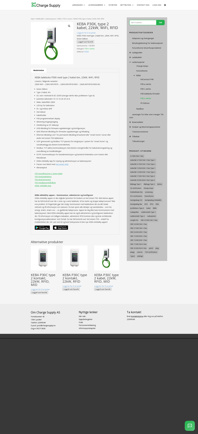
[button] (69, 26)
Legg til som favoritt (85, 42)
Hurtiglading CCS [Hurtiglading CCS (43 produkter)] (136, 200)
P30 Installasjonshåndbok (45, 182)
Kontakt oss (143, 5)
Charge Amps (142, 66)
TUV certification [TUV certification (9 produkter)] (151, 252)
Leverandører (95, 5)
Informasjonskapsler (87, 328)
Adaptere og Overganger (143, 38)
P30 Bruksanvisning (43, 179)
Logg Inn (157, 5)
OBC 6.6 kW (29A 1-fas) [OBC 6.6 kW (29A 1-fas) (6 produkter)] (138, 232)
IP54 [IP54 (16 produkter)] (151, 204)
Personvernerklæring (87, 325)
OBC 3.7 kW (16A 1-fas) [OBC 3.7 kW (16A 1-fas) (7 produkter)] (138, 228)
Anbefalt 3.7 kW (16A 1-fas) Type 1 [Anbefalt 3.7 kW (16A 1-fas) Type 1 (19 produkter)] (142, 160)
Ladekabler (137, 57)
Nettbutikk (125, 5)
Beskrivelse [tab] (38, 70)
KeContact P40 (147, 79)
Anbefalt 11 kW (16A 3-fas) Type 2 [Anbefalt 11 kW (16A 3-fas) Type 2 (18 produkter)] (142, 176)
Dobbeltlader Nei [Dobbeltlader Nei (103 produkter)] (136, 192)
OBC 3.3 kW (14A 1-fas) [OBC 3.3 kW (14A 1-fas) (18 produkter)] (149, 220)
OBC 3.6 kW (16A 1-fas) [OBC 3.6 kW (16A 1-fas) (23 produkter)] (138, 224)
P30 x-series (67, 19)
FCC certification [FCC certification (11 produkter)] (136, 196)
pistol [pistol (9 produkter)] (151, 248)
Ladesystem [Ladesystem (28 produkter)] (151, 216)
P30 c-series (146, 89)
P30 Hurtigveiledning (43, 176)
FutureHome (141, 71)
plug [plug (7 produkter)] (157, 248)
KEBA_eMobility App (43, 185)
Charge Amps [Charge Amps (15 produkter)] (148, 188)
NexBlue (140, 109)
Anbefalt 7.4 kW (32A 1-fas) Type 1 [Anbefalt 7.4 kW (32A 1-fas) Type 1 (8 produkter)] (142, 168)
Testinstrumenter (140, 131)
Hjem (33, 19)
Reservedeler (137, 122)
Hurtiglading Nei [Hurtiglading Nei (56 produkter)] (136, 204)
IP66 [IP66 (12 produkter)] (157, 204)
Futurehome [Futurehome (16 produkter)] (149, 196)
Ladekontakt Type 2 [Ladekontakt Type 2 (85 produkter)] (137, 216)
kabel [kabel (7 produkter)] (148, 208)
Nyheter (113, 5)
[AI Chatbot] (190, 426)
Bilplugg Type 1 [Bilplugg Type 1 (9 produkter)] (135, 184)
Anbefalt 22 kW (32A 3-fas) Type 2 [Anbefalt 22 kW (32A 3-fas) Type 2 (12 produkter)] (142, 180)
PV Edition (145, 103)
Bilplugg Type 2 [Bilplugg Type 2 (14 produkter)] (149, 184)
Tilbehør (136, 136)
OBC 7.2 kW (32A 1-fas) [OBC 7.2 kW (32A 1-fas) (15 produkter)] (138, 236)
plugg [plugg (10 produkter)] (132, 252)
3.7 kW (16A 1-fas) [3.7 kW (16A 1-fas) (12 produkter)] (136, 156)
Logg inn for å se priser (86, 33)
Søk (160, 22)
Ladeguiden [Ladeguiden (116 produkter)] (134, 212)
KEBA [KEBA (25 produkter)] (154, 208)
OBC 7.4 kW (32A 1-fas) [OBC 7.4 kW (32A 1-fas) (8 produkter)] (138, 240)
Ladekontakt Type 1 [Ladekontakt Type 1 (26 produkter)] (148, 212)
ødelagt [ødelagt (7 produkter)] (140, 256)
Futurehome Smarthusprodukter (146, 48)
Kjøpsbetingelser (85, 319)
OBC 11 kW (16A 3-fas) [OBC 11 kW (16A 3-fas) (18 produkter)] (138, 244)
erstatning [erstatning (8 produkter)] (149, 192)
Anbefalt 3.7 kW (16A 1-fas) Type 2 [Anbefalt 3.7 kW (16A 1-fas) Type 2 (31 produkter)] (142, 164)
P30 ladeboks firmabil (150, 93)
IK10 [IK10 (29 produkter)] (146, 204)
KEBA (59, 19)
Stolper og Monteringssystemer (146, 127)
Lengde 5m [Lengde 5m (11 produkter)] (134, 220)
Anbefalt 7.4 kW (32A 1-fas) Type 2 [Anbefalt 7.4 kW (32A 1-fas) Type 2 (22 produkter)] (142, 172)
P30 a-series (146, 84)
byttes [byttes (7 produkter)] (159, 184)
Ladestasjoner (50, 19)
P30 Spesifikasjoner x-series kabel (48, 173)
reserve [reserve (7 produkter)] (139, 252)
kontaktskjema (137, 316)
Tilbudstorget (138, 141)
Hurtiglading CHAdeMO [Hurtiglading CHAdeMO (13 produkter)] (153, 200)
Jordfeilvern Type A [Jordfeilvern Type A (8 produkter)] (137, 208)
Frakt (81, 322)
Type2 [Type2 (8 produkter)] (132, 256)
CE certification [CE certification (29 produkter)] (135, 188)
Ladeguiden (137, 52)
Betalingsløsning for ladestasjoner (147, 43)
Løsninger (77, 5)
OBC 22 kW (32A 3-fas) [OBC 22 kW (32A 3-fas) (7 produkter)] (138, 248)
